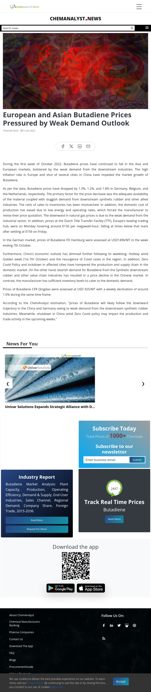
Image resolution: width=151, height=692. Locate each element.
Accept (121, 681)
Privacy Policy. (35, 683)
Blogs (12, 660)
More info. (57, 687)
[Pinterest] (134, 625)
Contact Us (16, 639)
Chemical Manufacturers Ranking (24, 623)
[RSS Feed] (104, 638)
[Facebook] (104, 625)
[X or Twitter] (119, 625)
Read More (114, 519)
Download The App (21, 646)
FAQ (11, 653)
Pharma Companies (21, 632)
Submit (137, 460)
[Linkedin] (111, 625)
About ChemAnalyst (21, 615)
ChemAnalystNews (75, 18)
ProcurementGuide (21, 667)
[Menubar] (139, 7)
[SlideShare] (127, 625)
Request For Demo (37, 529)
